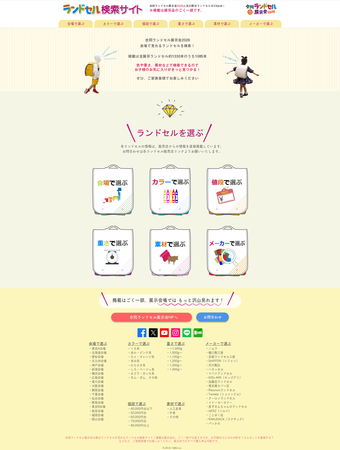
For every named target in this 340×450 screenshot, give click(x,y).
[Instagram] (175, 332)
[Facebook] (142, 332)
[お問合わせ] (212, 317)
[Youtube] (164, 332)
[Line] (186, 332)
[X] (153, 332)
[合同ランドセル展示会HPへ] (151, 317)
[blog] (198, 332)
